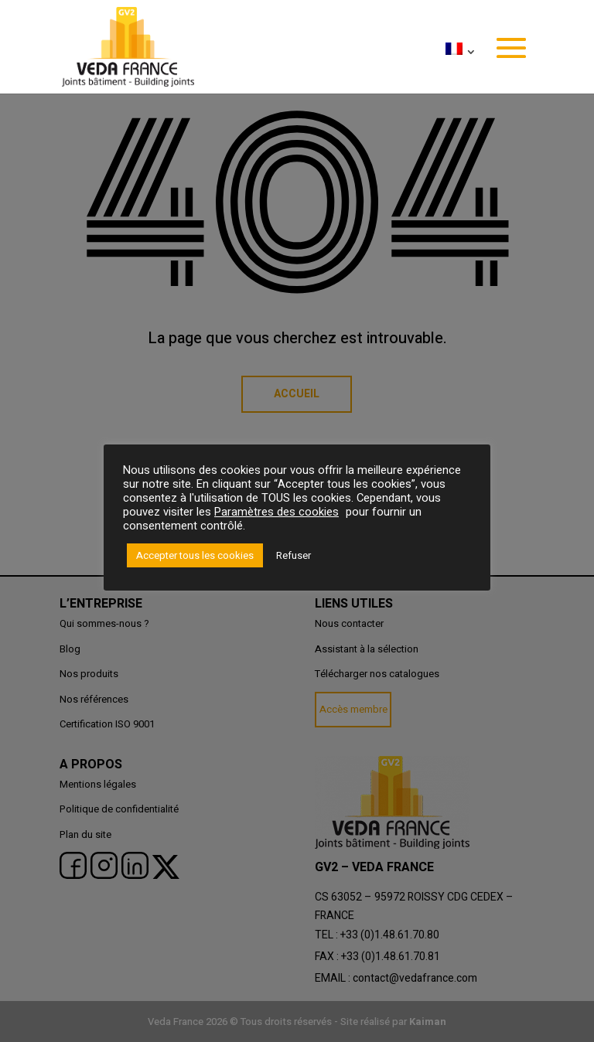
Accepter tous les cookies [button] (195, 555)
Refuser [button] (293, 555)
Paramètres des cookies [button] (276, 512)
